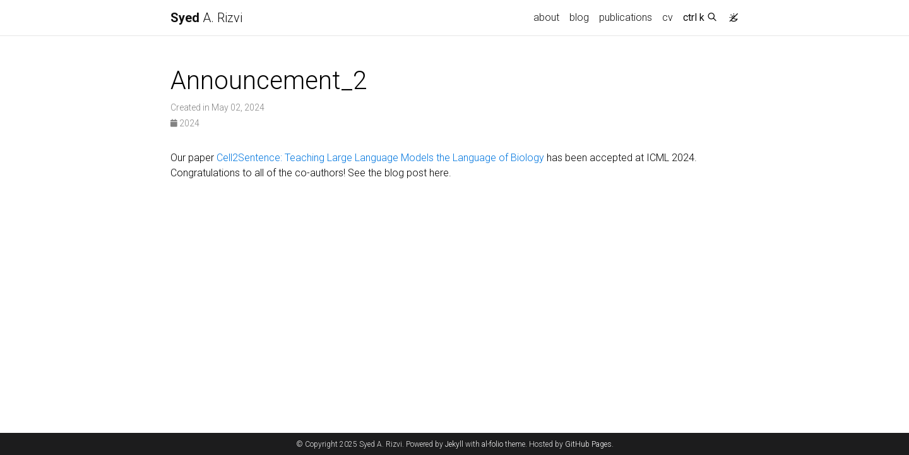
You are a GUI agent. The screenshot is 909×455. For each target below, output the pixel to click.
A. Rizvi (206, 17)
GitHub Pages (588, 444)
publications (625, 17)
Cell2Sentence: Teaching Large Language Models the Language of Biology (380, 158)
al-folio (492, 444)
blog (579, 17)
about (546, 17)
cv (667, 17)
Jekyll (454, 444)
